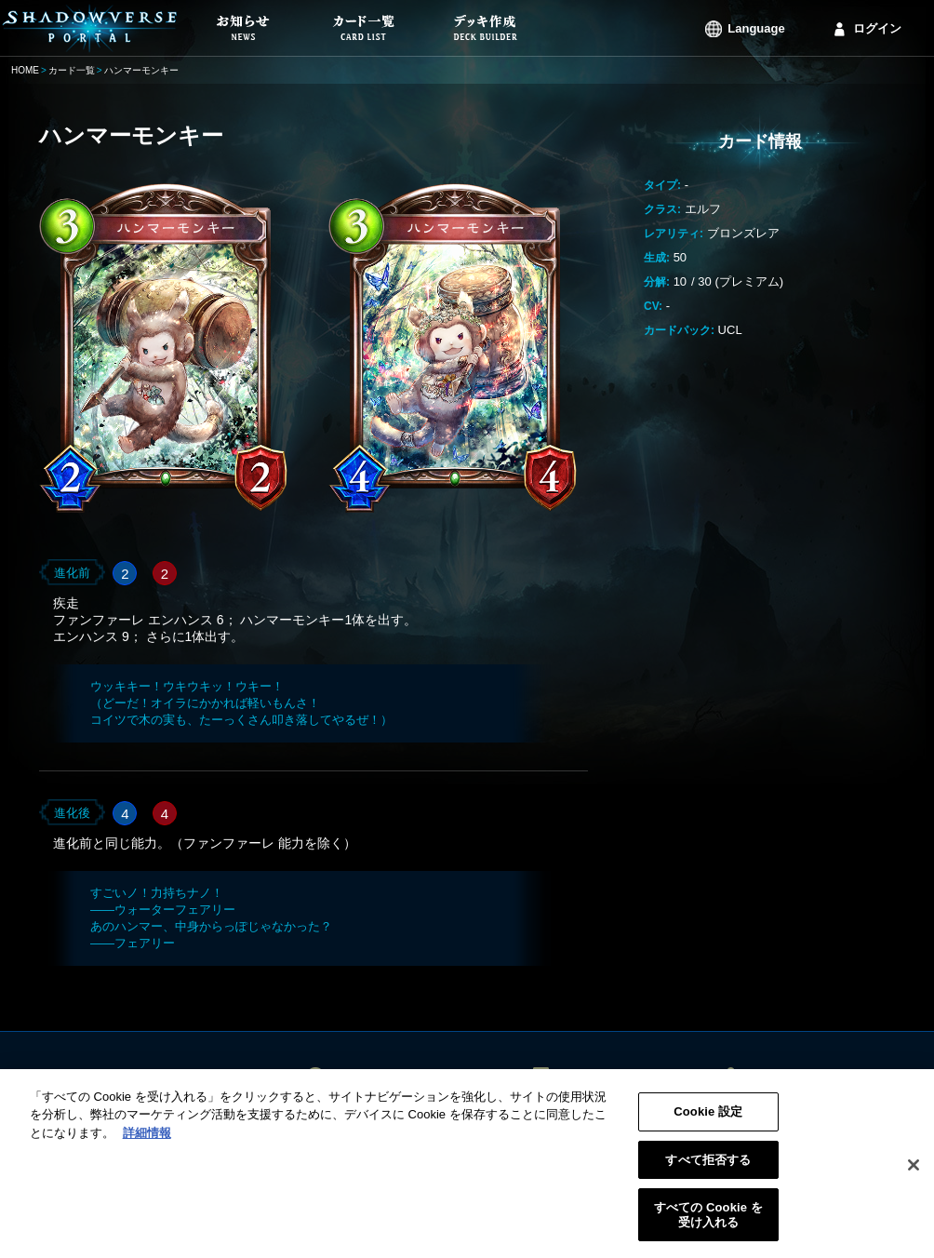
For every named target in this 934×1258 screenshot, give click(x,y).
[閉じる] (913, 1171)
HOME (25, 70)
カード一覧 (71, 70)
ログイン (877, 28)
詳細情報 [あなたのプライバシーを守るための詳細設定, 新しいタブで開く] (147, 1139)
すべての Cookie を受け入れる (708, 1221)
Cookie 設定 (708, 1118)
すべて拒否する (708, 1165)
